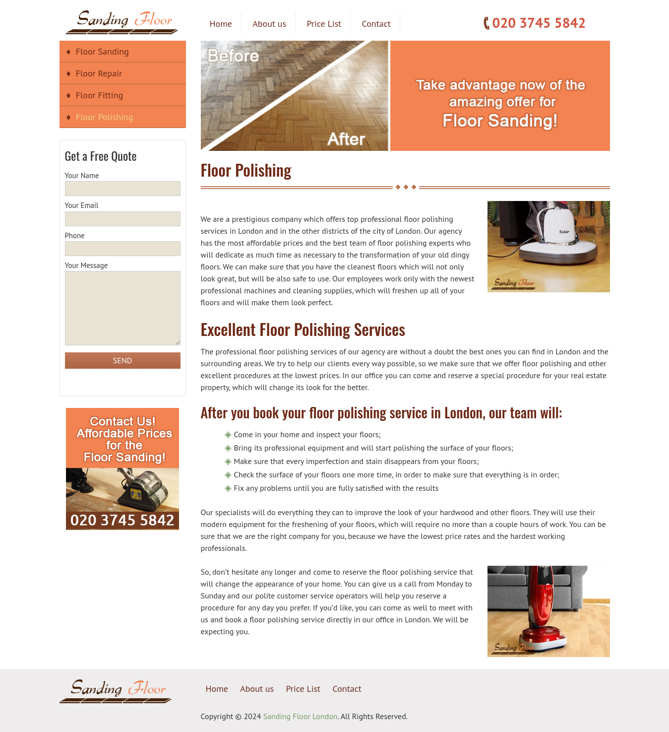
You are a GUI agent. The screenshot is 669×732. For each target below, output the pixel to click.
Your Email (123, 211)
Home (221, 23)
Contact (376, 23)
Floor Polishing (104, 117)
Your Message (123, 304)
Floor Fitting (99, 95)
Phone (123, 242)
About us (269, 23)
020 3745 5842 (539, 22)
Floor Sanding (102, 51)
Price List (323, 23)
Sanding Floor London (300, 716)
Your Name (123, 182)
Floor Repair (99, 73)
